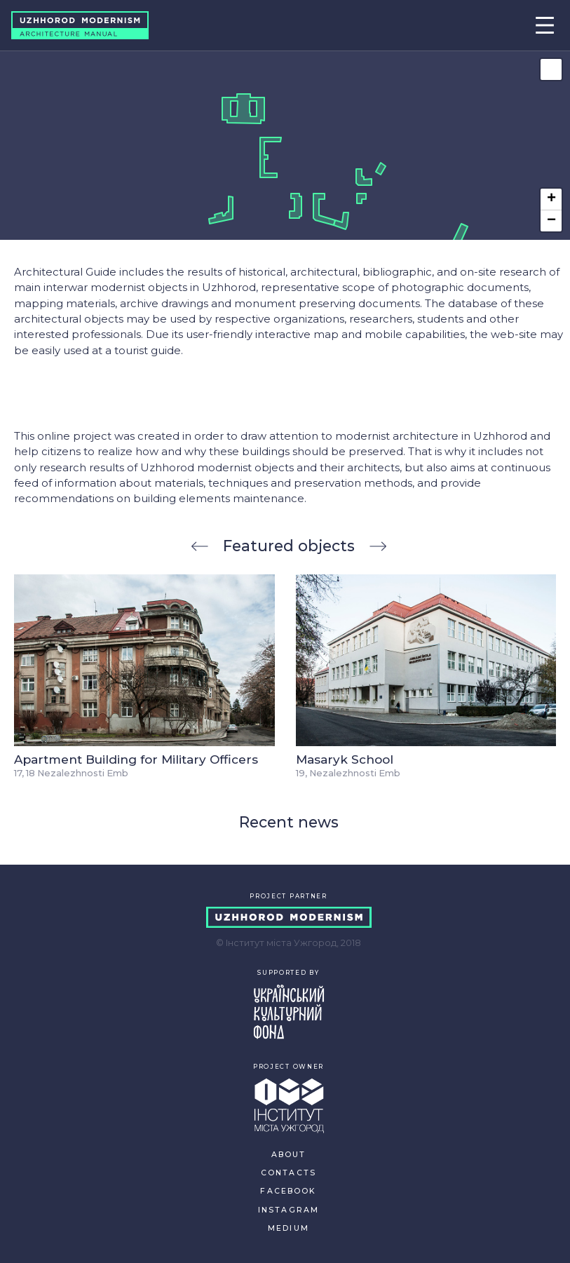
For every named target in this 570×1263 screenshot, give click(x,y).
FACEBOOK (288, 1191)
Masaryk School (344, 759)
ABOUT (288, 1154)
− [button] (551, 220)
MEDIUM (288, 1228)
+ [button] (551, 199)
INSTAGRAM (288, 1210)
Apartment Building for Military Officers (136, 759)
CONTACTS (288, 1172)
